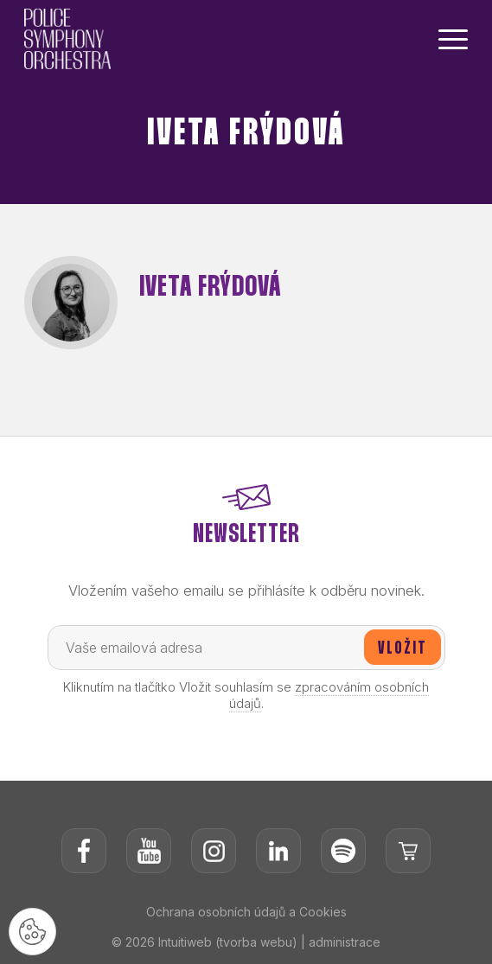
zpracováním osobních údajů (329, 695)
